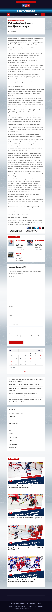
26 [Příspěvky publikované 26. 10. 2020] (11, 364)
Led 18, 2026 (38, 247)
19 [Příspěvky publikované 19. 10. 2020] (11, 361)
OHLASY (11, 434)
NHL (10, 430)
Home (10, 606)
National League (13, 423)
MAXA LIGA (12, 420)
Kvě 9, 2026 (19, 247)
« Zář (24, 372)
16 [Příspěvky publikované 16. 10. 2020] (30, 358)
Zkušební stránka (34, 609)
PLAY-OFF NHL (13, 437)
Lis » (28, 372)
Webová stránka (13, 325)
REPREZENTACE (17, 609)
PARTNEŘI (40, 606)
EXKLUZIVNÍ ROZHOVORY (19, 20)
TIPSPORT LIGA (25, 609)
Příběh (11, 441)
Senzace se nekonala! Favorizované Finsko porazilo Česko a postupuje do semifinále (24, 486)
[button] (39, 14)
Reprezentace (13, 444)
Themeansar (38, 603)
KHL (33, 606)
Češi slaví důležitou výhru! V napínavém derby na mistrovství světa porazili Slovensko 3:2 (24, 580)
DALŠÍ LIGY (11, 20)
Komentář (12, 276)
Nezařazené (12, 427)
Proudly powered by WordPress (18, 603)
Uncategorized (13, 448)
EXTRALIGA (12, 416)
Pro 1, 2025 (18, 258)
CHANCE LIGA (16, 606)
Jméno (11, 306)
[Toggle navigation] (35, 14)
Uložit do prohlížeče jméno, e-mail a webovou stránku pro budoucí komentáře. (25, 337)
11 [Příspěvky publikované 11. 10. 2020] (40, 356)
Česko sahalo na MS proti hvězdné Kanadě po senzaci (24, 385)
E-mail (11, 316)
